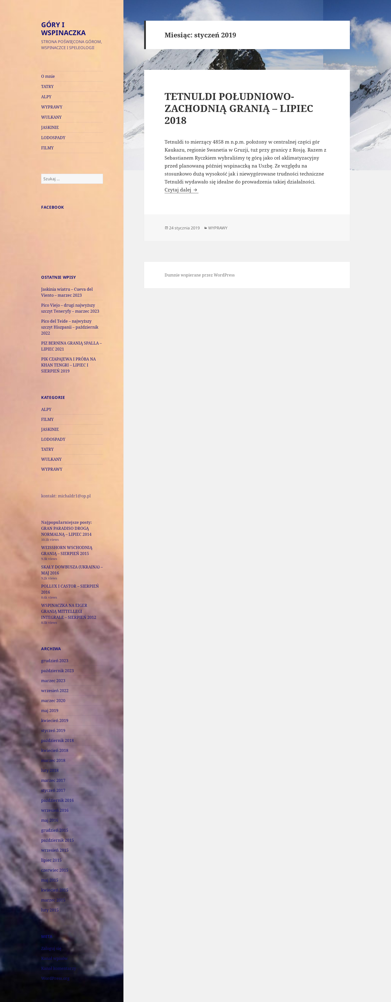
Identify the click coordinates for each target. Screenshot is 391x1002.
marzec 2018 (53, 760)
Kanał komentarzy (58, 968)
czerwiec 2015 (54, 870)
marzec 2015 (53, 900)
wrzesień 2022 (55, 690)
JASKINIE (50, 127)
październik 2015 (57, 840)
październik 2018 (57, 740)
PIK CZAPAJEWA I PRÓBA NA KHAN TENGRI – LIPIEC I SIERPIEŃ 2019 (68, 365)
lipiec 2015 (51, 860)
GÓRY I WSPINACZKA (63, 28)
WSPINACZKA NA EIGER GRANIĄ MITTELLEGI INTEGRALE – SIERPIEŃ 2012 (68, 611)
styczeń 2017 (53, 790)
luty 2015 (50, 910)
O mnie (48, 76)
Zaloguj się (51, 948)
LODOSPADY (53, 137)
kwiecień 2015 (54, 890)
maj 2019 (49, 710)
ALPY (46, 96)
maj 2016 (49, 820)
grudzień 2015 (54, 830)
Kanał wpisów (54, 958)
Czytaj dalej (181, 189)
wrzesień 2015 (55, 850)
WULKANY (51, 117)
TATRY (47, 86)
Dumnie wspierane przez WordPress (200, 275)
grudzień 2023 (54, 660)
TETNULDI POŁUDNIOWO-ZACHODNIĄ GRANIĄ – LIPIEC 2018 (239, 108)
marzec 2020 (53, 700)
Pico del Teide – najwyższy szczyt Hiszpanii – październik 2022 (69, 327)
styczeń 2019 (53, 730)
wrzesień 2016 (55, 810)
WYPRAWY (51, 107)
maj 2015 (49, 880)
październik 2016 (57, 800)
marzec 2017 (53, 780)
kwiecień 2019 (54, 720)
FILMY (47, 148)
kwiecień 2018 (54, 750)
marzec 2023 (53, 680)
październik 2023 (57, 670)
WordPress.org (55, 978)
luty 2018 (50, 770)
